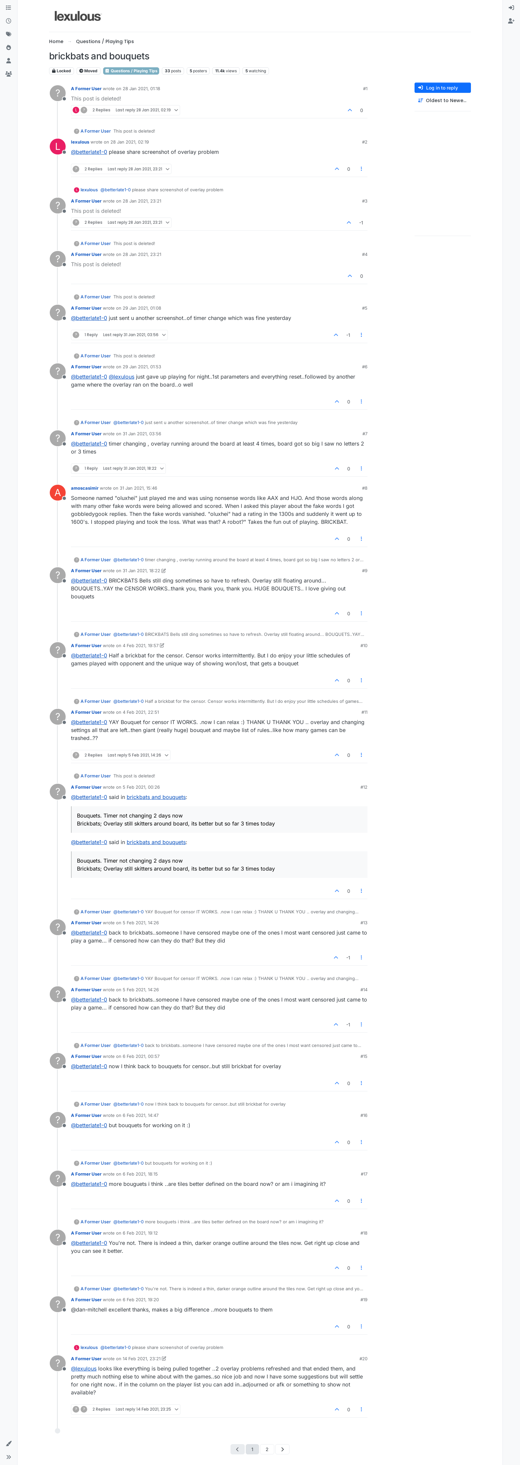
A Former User (86, 88)
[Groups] (9, 74)
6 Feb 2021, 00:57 (141, 1056)
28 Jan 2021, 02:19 (129, 142)
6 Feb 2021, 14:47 (141, 1115)
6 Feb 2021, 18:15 (140, 1174)
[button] (9, 1443)
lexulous (80, 142)
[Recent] (9, 21)
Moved (88, 70)
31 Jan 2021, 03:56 (142, 433)
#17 (364, 1174)
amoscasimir (84, 488)
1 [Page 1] (252, 1449)
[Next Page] (282, 1449)
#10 (363, 645)
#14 (363, 989)
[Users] (9, 61)
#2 (364, 142)
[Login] (511, 8)
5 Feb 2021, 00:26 (141, 787)
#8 (364, 488)
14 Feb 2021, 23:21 (142, 1358)
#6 (364, 366)
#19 (363, 1299)
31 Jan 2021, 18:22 (141, 570)
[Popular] (9, 47)
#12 (363, 787)
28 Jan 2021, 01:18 (141, 88)
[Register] (511, 21)
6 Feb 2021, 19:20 (141, 1299)
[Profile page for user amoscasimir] (58, 493)
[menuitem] (511, 8)
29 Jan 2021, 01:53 (142, 366)
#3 (364, 201)
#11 (364, 712)
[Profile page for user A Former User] (58, 93)
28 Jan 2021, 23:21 (142, 201)
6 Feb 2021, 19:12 (140, 1233)
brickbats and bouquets (156, 797)
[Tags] (9, 34)
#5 (364, 308)
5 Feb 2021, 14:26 (141, 922)
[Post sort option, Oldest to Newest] (443, 100)
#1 (365, 88)
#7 (364, 433)
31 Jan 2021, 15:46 (138, 488)
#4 (364, 254)
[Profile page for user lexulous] (58, 146)
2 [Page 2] (267, 1449)
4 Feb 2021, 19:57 (141, 645)
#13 (363, 922)
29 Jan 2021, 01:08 (142, 308)
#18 (363, 1233)
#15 (363, 1056)
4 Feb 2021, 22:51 (141, 712)
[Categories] (9, 8)
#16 (363, 1115)
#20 (363, 1358)
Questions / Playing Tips (131, 70)
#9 (364, 570)
